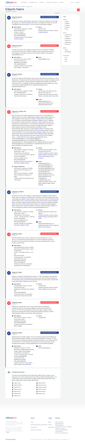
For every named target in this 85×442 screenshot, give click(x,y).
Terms (49, 421)
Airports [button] (61, 2)
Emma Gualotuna (30, 137)
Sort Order (57, 13)
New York (67, 27)
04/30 (62, 423)
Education (41, 2)
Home (32, 421)
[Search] (69, 10)
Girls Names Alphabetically (61, 429)
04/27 (62, 424)
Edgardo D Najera (38, 120)
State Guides (24, 2)
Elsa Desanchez (46, 241)
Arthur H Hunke (15, 135)
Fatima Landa (23, 278)
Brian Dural (49, 96)
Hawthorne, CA (68, 34)
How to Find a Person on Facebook (63, 426)
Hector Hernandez (35, 341)
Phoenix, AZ (68, 44)
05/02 (56, 423)
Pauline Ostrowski (21, 137)
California (67, 23)
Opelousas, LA (68, 42)
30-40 (66, 50)
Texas (66, 29)
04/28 (59, 424)
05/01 (59, 423)
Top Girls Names (59, 431)
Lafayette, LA (68, 38)
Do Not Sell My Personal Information (39, 424)
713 (66, 61)
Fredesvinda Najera (26, 22)
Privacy (50, 424)
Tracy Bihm (32, 80)
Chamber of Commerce (51, 2)
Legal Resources (33, 2)
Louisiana (67, 25)
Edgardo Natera (16, 393)
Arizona (67, 21)
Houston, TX (68, 36)
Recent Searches (59, 421)
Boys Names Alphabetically (61, 432)
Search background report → (49, 17)
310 (66, 57)
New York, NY (68, 40)
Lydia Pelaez (23, 53)
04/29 (56, 424)
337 (66, 59)
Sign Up (78, 2)
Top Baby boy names (60, 428)
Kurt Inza (30, 281)
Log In (72, 2)
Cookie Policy (51, 427)
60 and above (68, 51)
